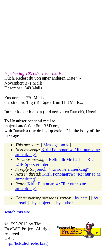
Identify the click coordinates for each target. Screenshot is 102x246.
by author (64, 202)
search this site (17, 212)
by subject (41, 202)
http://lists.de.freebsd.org (26, 243)
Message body (56, 145)
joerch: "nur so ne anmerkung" (62, 169)
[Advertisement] (53, 31)
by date (81, 198)
